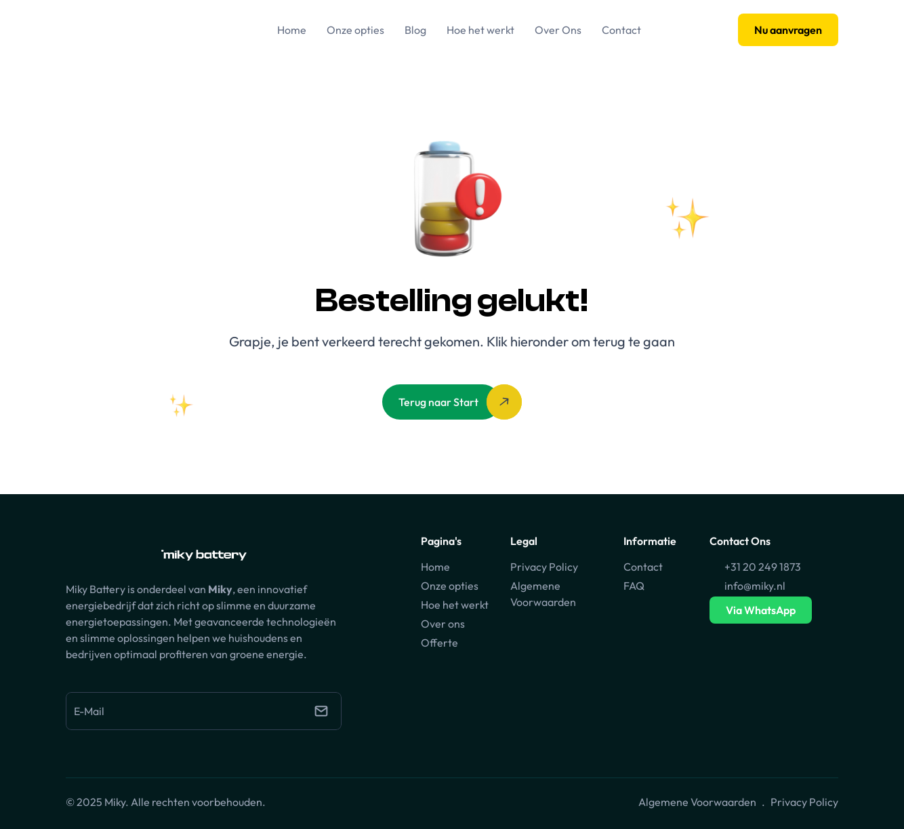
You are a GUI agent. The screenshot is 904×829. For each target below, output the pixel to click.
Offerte (439, 642)
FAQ (633, 585)
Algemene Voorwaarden (697, 802)
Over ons (443, 623)
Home (435, 566)
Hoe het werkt (455, 604)
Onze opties (449, 585)
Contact (643, 566)
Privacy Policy (544, 566)
